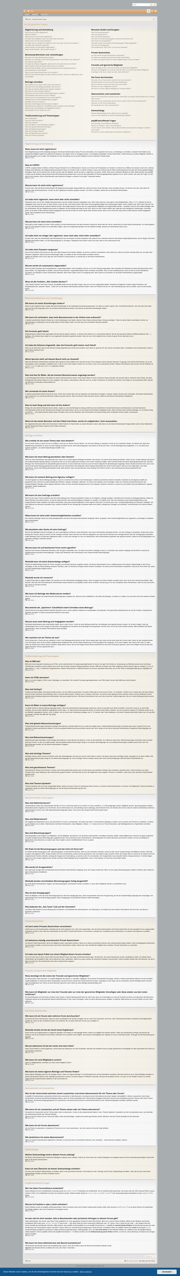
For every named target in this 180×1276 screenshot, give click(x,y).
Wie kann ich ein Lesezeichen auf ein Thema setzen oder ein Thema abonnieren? (118, 101)
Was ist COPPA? (31, 34)
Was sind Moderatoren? (99, 34)
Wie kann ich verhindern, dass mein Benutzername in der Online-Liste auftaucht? (52, 59)
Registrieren (44, 14)
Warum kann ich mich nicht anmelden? (38, 41)
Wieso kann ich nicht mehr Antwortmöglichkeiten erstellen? (45, 93)
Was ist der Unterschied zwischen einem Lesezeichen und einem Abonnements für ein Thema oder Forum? (123, 98)
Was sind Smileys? (31, 122)
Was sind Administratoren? (100, 32)
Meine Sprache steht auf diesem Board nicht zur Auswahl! (44, 66)
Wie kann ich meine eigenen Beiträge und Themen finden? (111, 88)
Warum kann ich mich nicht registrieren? (38, 37)
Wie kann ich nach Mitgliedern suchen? (104, 86)
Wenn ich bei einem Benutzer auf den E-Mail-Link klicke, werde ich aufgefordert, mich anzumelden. (54, 76)
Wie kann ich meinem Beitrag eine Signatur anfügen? (43, 89)
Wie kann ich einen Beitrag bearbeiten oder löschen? (43, 87)
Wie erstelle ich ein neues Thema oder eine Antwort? (43, 85)
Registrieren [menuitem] (156, 11)
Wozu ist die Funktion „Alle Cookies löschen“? (40, 49)
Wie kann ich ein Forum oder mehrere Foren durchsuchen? (111, 80)
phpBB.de (46, 366)
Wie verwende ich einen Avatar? (36, 70)
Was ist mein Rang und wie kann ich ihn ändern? (41, 72)
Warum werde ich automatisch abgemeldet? (40, 47)
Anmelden (35, 14)
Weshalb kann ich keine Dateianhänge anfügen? (41, 99)
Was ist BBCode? (31, 118)
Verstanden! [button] (167, 1272)
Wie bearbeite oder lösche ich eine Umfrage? (40, 95)
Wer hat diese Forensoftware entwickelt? (105, 123)
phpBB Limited (30, 366)
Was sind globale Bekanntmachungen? (38, 127)
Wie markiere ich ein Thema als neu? (37, 110)
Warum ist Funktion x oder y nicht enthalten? (106, 126)
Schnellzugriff (25, 11)
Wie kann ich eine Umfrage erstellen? (37, 91)
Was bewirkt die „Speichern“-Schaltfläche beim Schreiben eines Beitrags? (50, 106)
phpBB (84, 1266)
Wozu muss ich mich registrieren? (36, 32)
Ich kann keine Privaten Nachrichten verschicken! (108, 55)
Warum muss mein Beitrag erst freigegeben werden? (43, 108)
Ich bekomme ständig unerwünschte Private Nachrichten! (110, 57)
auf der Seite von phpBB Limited (99, 1193)
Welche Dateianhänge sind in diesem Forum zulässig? (109, 113)
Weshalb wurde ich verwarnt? (35, 102)
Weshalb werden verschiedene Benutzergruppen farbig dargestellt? (114, 43)
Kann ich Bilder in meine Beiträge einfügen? (40, 125)
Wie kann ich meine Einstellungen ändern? (39, 57)
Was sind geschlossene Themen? (36, 133)
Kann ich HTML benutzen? (34, 120)
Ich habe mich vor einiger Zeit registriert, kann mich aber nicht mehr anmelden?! (52, 43)
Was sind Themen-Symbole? (35, 135)
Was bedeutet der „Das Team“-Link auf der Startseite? (109, 47)
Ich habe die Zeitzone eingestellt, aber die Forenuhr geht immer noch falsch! (51, 64)
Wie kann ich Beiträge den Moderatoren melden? (41, 104)
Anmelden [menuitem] (152, 11)
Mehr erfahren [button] (86, 1272)
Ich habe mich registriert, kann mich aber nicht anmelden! (44, 39)
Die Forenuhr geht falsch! (33, 62)
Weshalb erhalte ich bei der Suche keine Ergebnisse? (109, 82)
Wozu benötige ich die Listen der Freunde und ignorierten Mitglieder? (114, 68)
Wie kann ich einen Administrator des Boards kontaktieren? (111, 132)
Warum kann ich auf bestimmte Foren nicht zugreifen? (43, 97)
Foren (31, 11)
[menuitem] (148, 11)
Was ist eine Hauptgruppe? (100, 45)
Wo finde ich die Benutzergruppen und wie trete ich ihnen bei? (112, 39)
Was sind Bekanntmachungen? (35, 129)
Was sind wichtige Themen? (34, 131)
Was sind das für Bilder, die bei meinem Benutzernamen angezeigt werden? (50, 68)
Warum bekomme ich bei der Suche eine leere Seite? (109, 84)
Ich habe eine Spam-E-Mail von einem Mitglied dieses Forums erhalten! (115, 59)
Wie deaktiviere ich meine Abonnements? (105, 105)
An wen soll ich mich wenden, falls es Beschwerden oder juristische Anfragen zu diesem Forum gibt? (121, 129)
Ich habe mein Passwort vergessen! (37, 45)
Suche (27, 14)
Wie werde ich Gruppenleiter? (101, 41)
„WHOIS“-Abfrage (51, 1223)
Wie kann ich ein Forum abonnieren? (103, 103)
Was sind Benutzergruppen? (100, 37)
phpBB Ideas (121, 1207)
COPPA (136, 202)
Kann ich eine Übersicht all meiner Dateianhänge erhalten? (111, 115)
